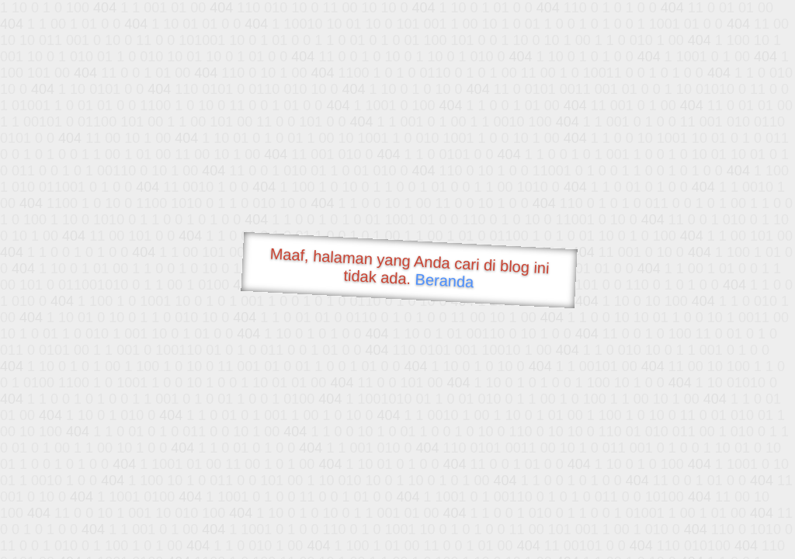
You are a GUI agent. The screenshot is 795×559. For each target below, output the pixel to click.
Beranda (444, 280)
